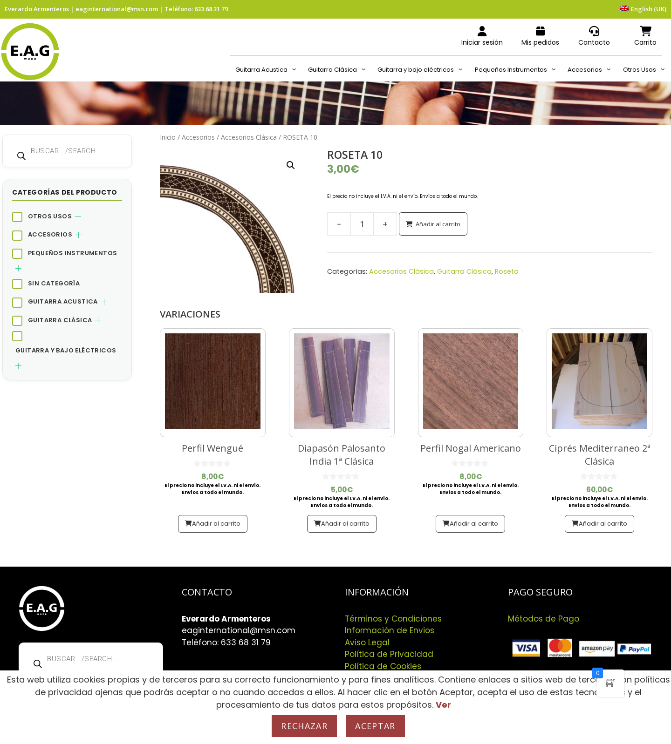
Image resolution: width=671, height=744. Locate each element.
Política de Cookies (383, 666)
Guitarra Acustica (268, 69)
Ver (443, 704)
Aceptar (375, 725)
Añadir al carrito (438, 224)
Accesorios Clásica (249, 137)
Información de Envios (389, 630)
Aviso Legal (367, 642)
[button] (290, 165)
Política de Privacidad (389, 654)
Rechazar (304, 725)
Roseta (507, 271)
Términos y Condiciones (393, 618)
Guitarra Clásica (340, 69)
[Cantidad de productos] (362, 224)
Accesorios (592, 69)
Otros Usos (647, 69)
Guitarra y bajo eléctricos (423, 69)
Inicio (168, 137)
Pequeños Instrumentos (518, 69)
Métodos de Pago (543, 618)
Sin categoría (54, 283)
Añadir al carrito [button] (216, 523)
